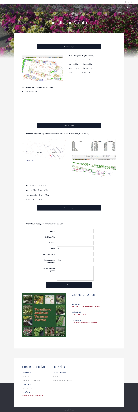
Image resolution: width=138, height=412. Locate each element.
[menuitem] (72, 7)
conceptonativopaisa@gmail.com (32, 395)
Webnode (72, 410)
